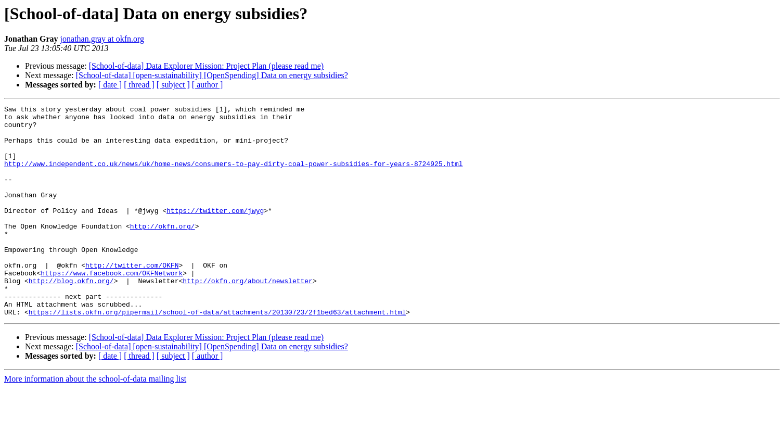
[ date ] (110, 84)
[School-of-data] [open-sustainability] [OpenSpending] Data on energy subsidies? (212, 75)
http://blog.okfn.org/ (71, 316)
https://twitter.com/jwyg (215, 232)
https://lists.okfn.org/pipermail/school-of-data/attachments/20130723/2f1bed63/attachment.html (217, 354)
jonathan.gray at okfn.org (102, 38)
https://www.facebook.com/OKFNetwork (112, 307)
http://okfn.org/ (162, 251)
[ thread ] (139, 84)
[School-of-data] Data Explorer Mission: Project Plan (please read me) (206, 65)
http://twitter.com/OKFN (131, 297)
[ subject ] (173, 84)
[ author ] (207, 84)
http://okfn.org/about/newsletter (248, 316)
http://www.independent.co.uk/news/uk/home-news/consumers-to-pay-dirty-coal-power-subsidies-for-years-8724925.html (233, 176)
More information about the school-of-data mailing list (95, 420)
